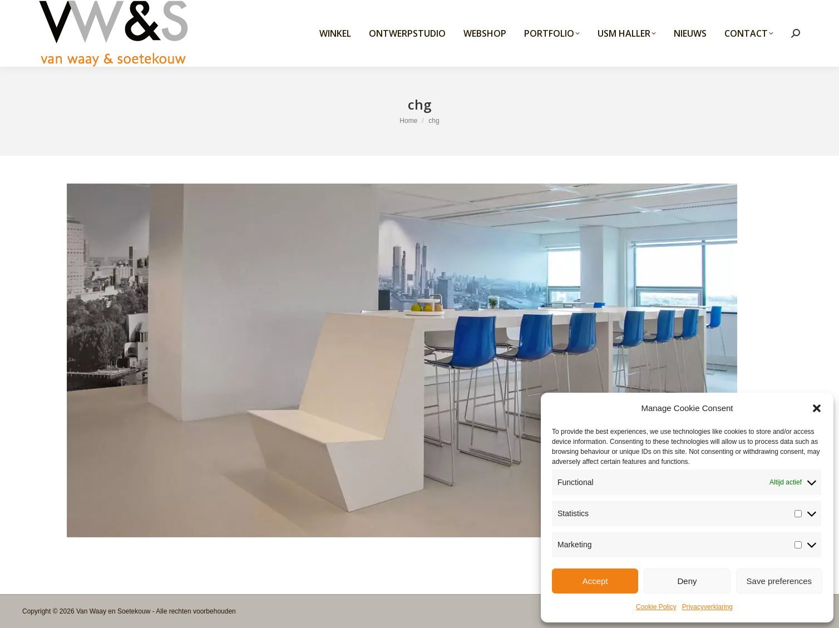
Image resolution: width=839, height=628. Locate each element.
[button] (816, 408)
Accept (595, 581)
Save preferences (779, 581)
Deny (687, 581)
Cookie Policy (656, 607)
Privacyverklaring (707, 607)
